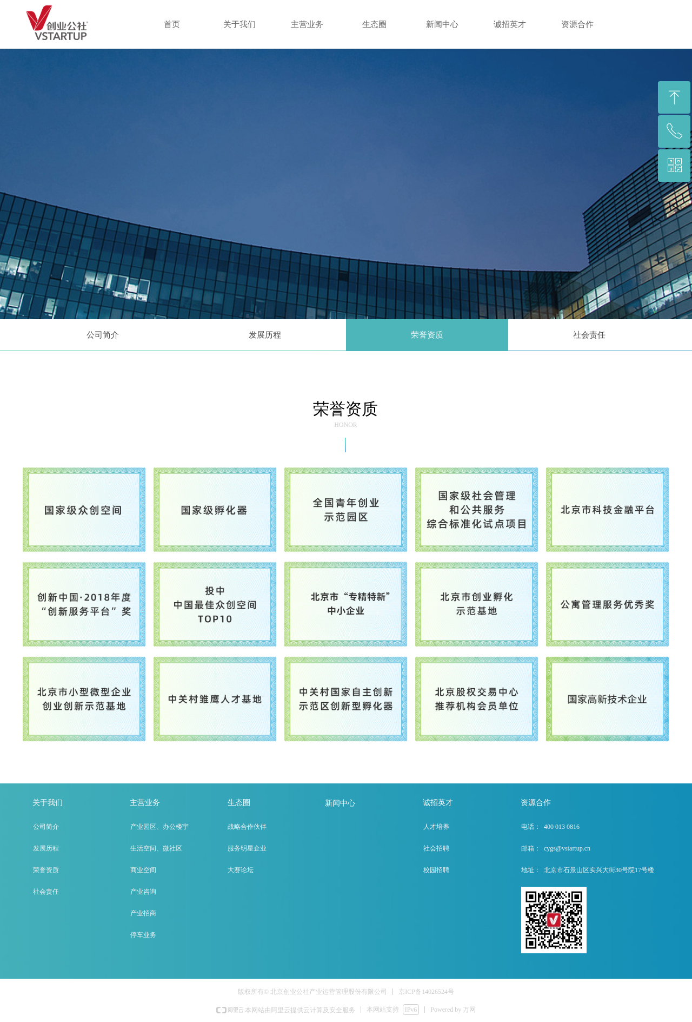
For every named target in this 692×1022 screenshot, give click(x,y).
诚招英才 (510, 24)
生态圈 (374, 24)
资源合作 (577, 24)
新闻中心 (442, 24)
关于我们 (239, 24)
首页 (172, 24)
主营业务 (307, 24)
